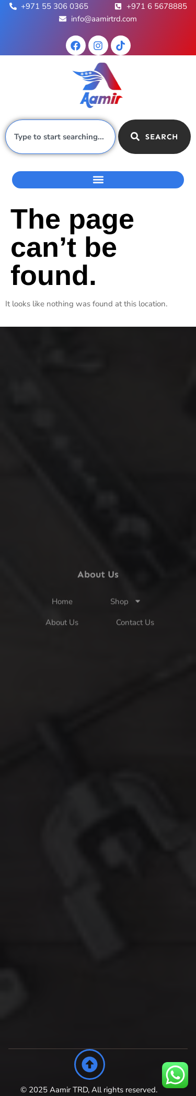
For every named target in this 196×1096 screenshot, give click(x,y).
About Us (61, 634)
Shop (126, 614)
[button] (98, 180)
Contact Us (135, 634)
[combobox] (60, 137)
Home (62, 614)
